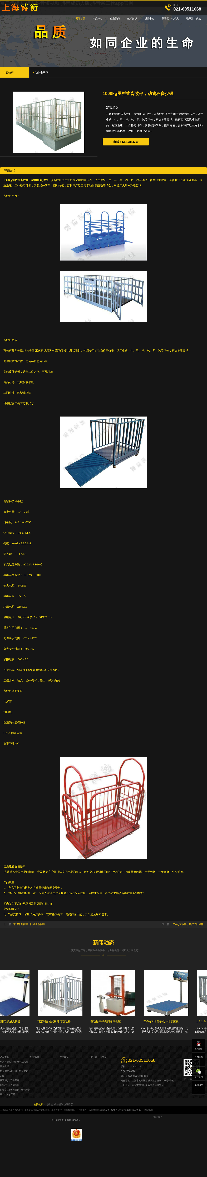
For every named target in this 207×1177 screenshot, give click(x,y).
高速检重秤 (94, 1110)
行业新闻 (34, 1057)
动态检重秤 (56, 1110)
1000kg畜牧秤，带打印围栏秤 (187, 924)
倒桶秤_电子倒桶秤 (9, 1085)
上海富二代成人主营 (33, 1110)
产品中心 (4, 1057)
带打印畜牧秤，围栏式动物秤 (29, 924)
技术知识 (64, 1057)
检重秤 (46, 1110)
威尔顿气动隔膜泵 (63, 1104)
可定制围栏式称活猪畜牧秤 (55, 1021)
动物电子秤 (40, 72)
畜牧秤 (9, 72)
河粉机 (49, 1104)
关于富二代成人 (98, 1057)
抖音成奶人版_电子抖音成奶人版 (14, 1073)
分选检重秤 (81, 1110)
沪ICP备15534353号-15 (130, 1110)
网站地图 (148, 1110)
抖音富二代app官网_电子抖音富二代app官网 (15, 1092)
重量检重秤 (69, 1110)
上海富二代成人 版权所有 (11, 1110)
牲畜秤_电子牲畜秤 (9, 1080)
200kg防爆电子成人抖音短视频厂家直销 (164, 1021)
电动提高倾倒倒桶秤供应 (106, 1021)
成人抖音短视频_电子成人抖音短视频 (14, 1064)
